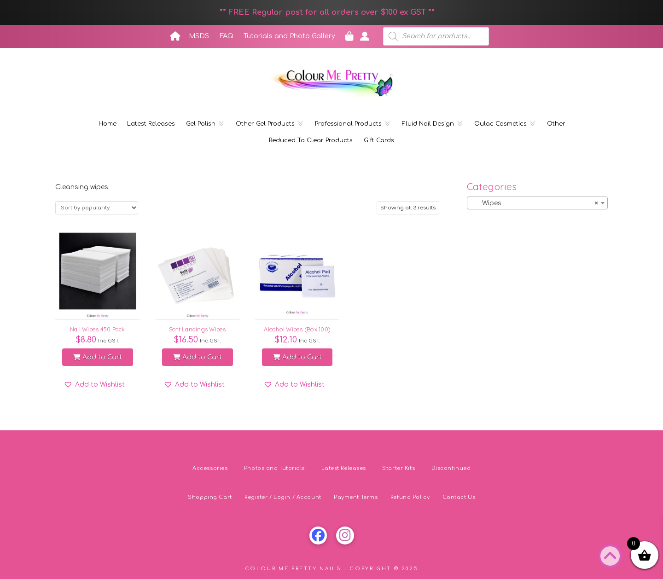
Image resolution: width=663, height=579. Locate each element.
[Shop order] (96, 207)
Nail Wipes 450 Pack (97, 329)
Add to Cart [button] (97, 357)
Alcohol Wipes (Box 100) (297, 329)
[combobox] (537, 203)
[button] (94, 384)
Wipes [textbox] (534, 203)
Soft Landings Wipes (197, 329)
